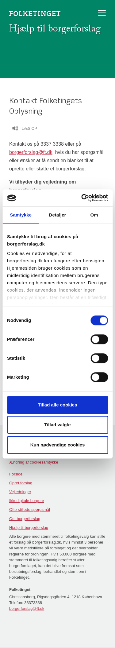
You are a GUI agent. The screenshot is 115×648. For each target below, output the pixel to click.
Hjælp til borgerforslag (28, 527)
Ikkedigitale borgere (26, 500)
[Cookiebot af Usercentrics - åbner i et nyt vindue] (82, 198)
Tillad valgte (57, 424)
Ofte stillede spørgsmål (29, 509)
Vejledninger (20, 492)
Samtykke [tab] (21, 214)
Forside (15, 474)
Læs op (24, 129)
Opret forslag (20, 483)
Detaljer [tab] (57, 214)
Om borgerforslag (24, 518)
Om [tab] (94, 214)
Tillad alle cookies (57, 404)
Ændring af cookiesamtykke (33, 462)
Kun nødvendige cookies (57, 444)
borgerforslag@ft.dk (30, 152)
